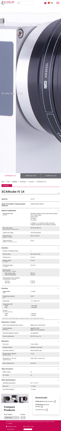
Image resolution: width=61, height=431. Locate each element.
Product (22, 414)
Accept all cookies (28, 429)
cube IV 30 (50, 175)
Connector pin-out (40, 409)
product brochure (44, 401)
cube (23, 182)
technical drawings (42, 405)
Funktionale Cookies (29, 426)
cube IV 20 (30, 175)
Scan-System (8, 414)
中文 (52, 3)
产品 (8, 181)
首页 (3, 181)
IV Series (31, 181)
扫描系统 (14, 181)
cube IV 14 (10, 175)
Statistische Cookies (12, 426)
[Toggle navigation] (57, 3)
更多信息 (10, 423)
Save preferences (10, 429)
